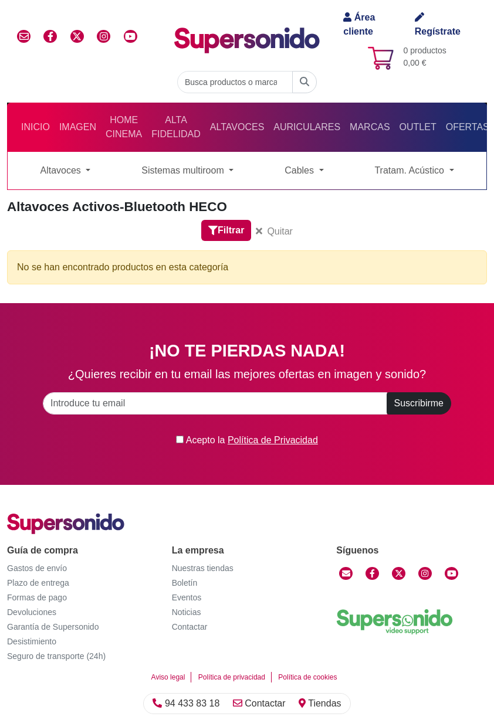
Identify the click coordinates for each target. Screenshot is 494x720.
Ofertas (467, 127)
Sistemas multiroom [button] (183, 170)
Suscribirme (419, 403)
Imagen (77, 127)
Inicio (35, 127)
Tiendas (320, 703)
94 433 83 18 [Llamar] (186, 703)
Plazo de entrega (38, 582)
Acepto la (247, 440)
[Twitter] (398, 573)
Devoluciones (31, 612)
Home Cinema (124, 127)
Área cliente (359, 24)
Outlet (418, 127)
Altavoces (237, 127)
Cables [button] (300, 170)
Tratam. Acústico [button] (410, 170)
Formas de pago (37, 597)
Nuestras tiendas (203, 568)
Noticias (186, 612)
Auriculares (306, 127)
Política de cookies (307, 677)
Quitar (274, 231)
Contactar (259, 703)
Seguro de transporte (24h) (56, 656)
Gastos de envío (37, 568)
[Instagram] (425, 573)
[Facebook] (372, 573)
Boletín (185, 582)
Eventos (187, 597)
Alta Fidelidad (176, 127)
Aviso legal (168, 677)
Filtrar (226, 230)
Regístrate (438, 24)
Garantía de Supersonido (53, 626)
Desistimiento (31, 641)
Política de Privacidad (273, 440)
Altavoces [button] (61, 170)
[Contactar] (346, 573)
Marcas (370, 127)
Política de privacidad (231, 677)
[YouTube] (451, 573)
